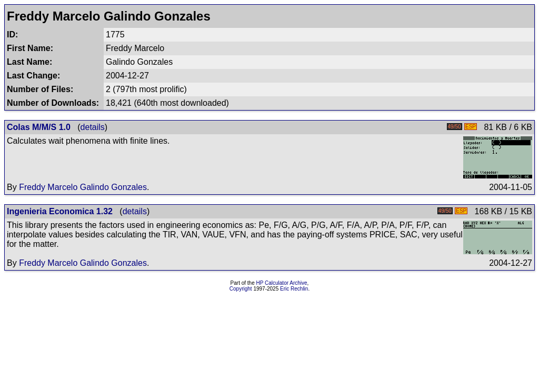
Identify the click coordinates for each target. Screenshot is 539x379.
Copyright (240, 289)
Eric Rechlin (294, 289)
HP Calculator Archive (281, 283)
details (93, 127)
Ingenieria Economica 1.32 (60, 211)
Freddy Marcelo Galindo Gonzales (83, 187)
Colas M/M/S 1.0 (39, 127)
